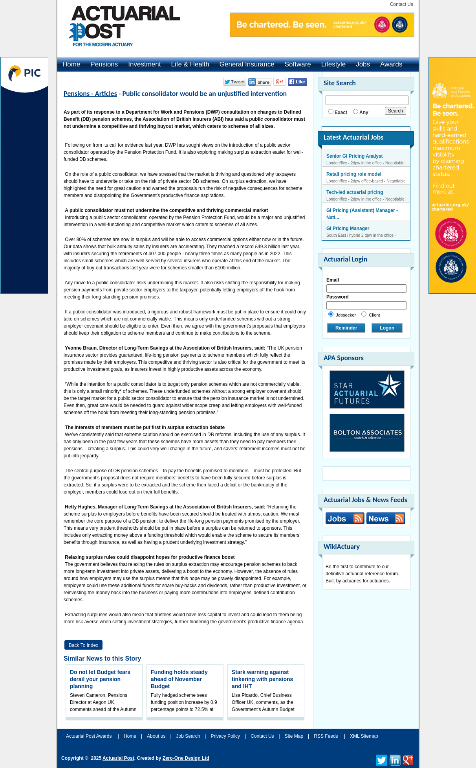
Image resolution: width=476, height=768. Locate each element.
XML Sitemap (364, 736)
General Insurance (247, 64)
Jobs (363, 64)
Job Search (188, 736)
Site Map (294, 736)
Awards (391, 64)
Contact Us (401, 4)
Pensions (104, 64)
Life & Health (190, 64)
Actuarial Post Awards (89, 736)
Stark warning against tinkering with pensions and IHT (262, 679)
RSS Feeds (326, 736)
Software (298, 64)
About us (156, 736)
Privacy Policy (225, 736)
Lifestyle (333, 64)
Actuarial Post (118, 758)
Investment (144, 64)
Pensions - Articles (90, 93)
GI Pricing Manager (347, 228)
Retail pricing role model (353, 174)
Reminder (346, 328)
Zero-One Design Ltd (186, 758)
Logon (387, 328)
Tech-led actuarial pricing (354, 192)
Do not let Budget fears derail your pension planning (100, 679)
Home (71, 64)
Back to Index (83, 645)
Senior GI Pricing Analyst (354, 156)
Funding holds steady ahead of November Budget (179, 679)
